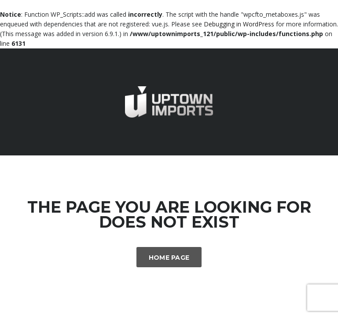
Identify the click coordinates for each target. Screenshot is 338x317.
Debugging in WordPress (239, 24)
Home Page (169, 258)
